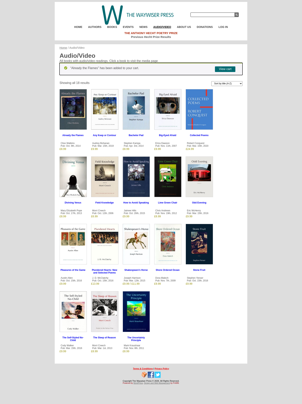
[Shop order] (226, 83)
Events (128, 26)
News (143, 26)
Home (78, 26)
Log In (223, 26)
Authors (94, 26)
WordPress (138, 383)
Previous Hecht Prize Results (151, 36)
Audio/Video (162, 26)
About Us (184, 26)
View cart (225, 69)
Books (112, 26)
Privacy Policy (162, 368)
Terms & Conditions (143, 368)
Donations (205, 26)
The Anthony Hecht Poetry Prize (151, 33)
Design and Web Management (157, 383)
